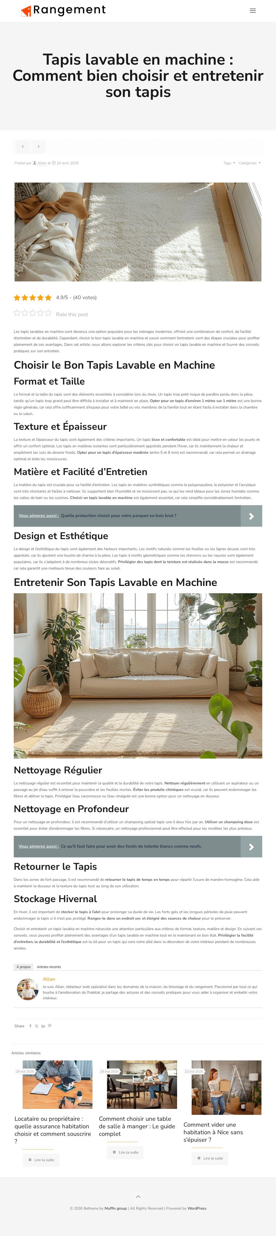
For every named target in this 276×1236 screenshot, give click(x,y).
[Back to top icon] (138, 1197)
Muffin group (116, 1208)
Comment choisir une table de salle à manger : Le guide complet (137, 1126)
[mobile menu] (252, 10)
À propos (23, 967)
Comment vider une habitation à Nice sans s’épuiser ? (213, 1132)
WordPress (197, 1208)
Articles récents (49, 967)
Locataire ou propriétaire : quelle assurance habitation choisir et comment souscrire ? (53, 1130)
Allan (41, 163)
